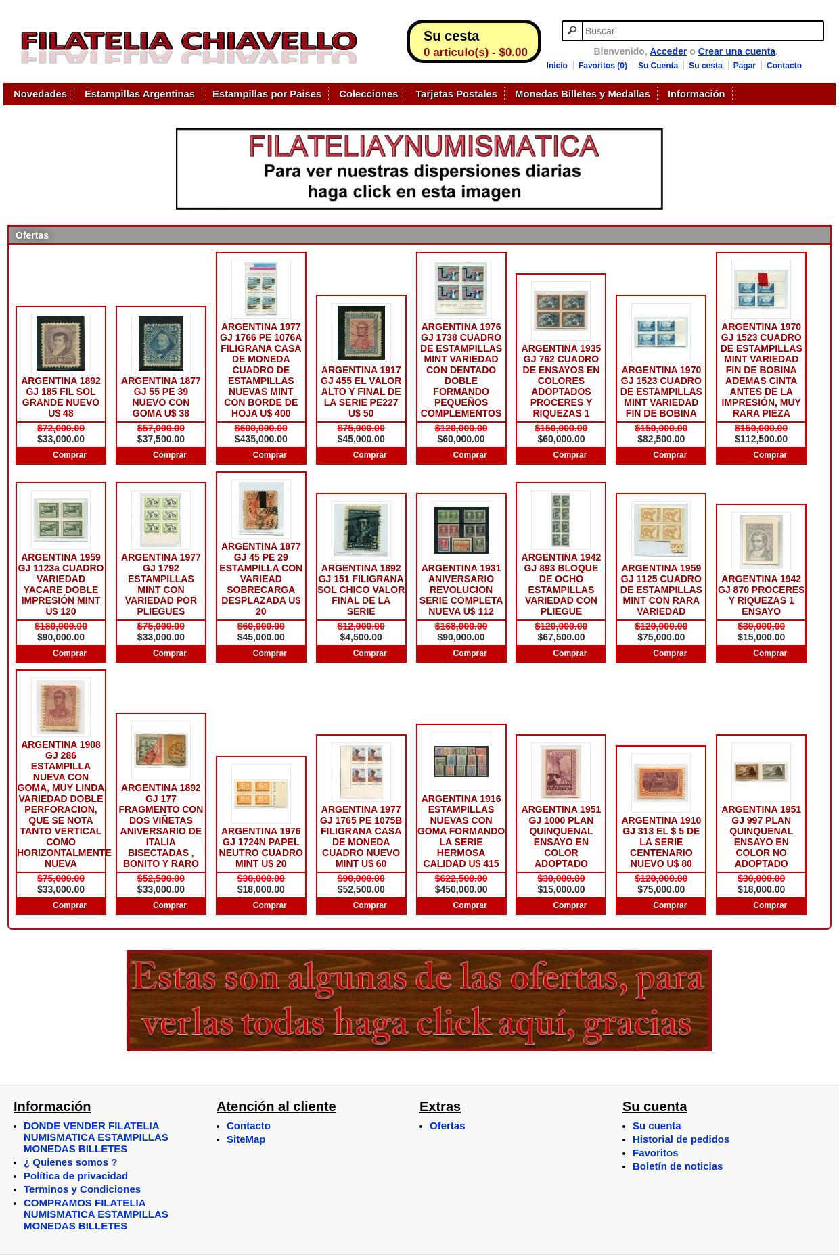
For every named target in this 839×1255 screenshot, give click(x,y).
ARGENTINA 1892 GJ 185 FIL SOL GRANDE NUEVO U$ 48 (61, 397)
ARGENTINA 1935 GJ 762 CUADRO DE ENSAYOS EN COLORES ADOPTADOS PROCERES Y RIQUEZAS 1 (562, 381)
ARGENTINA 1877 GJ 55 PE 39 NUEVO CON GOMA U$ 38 (161, 397)
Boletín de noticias (678, 1166)
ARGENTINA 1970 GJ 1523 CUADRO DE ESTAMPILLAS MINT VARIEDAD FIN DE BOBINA (661, 391)
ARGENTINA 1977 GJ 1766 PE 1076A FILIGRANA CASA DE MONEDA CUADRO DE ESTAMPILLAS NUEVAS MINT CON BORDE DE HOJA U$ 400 (261, 370)
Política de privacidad (76, 1175)
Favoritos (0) (603, 65)
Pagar (744, 65)
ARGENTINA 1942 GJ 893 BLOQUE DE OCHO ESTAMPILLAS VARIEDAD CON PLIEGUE (562, 584)
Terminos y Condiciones (82, 1189)
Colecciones (368, 94)
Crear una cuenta (736, 51)
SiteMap (246, 1139)
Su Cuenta (658, 65)
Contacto (784, 65)
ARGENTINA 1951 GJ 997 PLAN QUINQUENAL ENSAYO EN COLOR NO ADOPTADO (761, 836)
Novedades (40, 94)
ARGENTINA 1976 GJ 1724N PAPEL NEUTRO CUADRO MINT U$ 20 (261, 847)
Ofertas (448, 1125)
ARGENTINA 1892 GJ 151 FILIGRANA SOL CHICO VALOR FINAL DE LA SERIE (361, 590)
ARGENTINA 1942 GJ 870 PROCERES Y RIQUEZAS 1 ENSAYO (761, 595)
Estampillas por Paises (266, 94)
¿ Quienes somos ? (70, 1162)
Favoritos (656, 1152)
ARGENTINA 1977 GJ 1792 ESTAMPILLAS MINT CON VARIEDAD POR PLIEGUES (161, 584)
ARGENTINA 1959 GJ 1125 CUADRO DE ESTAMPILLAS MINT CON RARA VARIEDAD (661, 590)
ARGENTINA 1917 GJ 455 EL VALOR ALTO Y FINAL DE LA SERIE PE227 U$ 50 (361, 391)
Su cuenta (657, 1125)
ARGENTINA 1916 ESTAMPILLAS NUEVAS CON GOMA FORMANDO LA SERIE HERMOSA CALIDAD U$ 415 (461, 831)
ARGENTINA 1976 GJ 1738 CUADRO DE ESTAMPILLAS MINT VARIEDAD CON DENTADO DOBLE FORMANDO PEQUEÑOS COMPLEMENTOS (461, 370)
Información (696, 94)
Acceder (668, 51)
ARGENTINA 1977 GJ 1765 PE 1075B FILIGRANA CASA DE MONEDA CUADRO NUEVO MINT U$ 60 (361, 836)
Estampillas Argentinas (140, 94)
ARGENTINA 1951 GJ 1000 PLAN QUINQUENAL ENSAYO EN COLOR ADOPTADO (562, 836)
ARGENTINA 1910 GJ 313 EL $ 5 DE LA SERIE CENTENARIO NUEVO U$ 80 (661, 842)
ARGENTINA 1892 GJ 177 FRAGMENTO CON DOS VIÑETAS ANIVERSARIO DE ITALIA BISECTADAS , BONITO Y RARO (160, 825)
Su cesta (705, 65)
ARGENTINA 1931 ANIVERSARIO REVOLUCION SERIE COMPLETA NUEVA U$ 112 (461, 590)
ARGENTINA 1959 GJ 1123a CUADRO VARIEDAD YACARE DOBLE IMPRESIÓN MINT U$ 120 (61, 584)
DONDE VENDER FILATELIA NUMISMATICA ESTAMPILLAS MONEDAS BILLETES (96, 1137)
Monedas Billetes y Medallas (582, 94)
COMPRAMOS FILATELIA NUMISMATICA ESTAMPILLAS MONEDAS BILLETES (96, 1214)
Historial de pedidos (681, 1139)
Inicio (557, 65)
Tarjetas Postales (456, 94)
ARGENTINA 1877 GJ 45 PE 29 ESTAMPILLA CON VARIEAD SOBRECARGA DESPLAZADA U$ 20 (260, 579)
